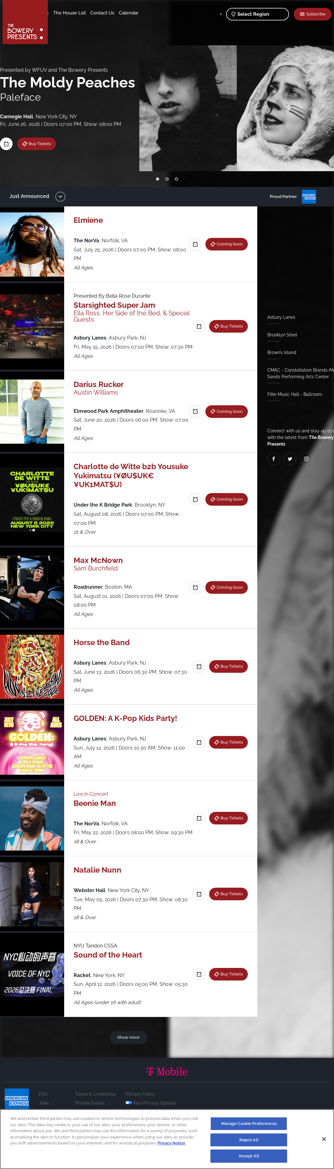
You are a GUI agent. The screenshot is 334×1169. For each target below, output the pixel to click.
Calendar (92, 22)
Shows (60, 13)
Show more (130, 1055)
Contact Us (65, 22)
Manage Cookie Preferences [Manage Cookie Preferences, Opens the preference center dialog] (249, 1123)
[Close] (324, 1139)
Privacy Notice (171, 1143)
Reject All (249, 1140)
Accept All (249, 1156)
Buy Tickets (44, 143)
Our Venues (85, 13)
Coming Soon (227, 243)
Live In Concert (94, 803)
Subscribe (316, 13)
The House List (119, 13)
